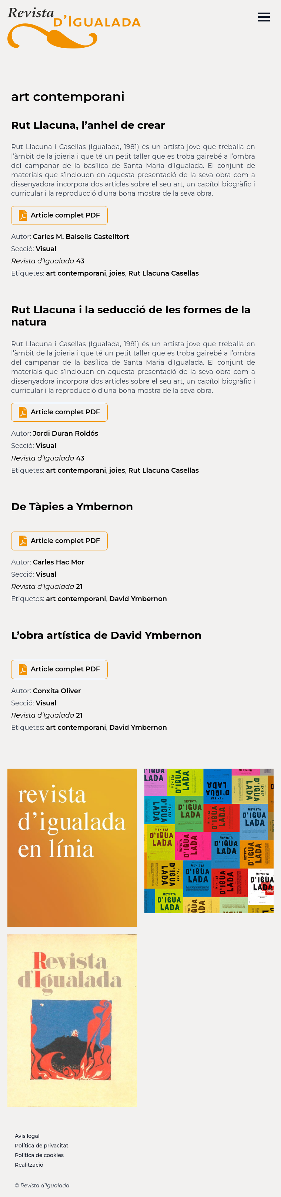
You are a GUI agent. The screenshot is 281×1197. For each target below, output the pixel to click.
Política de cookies (39, 1155)
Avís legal (27, 1136)
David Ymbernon (138, 599)
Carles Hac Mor (58, 562)
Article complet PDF (65, 215)
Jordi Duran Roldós (65, 433)
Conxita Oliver (57, 691)
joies (117, 273)
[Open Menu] (264, 17)
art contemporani (76, 273)
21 (47, 587)
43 (47, 261)
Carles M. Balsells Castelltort (81, 237)
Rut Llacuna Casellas (163, 273)
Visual (46, 249)
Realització (29, 1164)
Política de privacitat (41, 1145)
